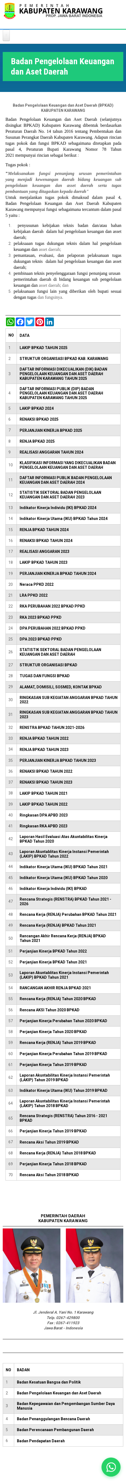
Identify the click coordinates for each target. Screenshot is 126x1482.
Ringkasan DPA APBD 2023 (44, 815)
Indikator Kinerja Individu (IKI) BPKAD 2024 (58, 508)
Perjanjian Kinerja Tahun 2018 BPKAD (53, 1164)
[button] (111, 1467)
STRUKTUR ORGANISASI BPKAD (48, 665)
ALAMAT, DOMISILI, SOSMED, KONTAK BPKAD (61, 687)
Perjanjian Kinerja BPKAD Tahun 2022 (53, 951)
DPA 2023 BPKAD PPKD (41, 639)
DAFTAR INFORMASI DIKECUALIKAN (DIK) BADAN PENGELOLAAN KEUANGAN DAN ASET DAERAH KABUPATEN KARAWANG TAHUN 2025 (63, 374)
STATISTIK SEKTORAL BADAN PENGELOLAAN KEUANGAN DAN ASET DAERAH (60, 652)
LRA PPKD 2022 (34, 595)
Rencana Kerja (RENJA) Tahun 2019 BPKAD (58, 1042)
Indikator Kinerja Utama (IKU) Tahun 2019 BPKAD (63, 1090)
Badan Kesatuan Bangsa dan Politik (49, 1382)
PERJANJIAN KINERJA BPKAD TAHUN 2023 (58, 760)
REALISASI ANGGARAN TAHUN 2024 (51, 452)
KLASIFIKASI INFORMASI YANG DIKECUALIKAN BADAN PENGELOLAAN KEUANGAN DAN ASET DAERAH (68, 465)
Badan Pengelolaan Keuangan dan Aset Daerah (59, 1393)
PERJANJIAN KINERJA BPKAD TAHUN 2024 (58, 573)
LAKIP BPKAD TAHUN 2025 (43, 348)
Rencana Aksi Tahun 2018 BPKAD (49, 1175)
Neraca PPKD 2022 (37, 584)
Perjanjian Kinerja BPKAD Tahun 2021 (53, 962)
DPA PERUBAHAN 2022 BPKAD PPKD (52, 628)
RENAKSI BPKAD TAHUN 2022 (46, 771)
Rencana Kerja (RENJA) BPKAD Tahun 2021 (58, 925)
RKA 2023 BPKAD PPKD (41, 617)
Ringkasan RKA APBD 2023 (43, 826)
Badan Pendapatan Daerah (41, 1441)
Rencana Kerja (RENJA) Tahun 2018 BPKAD (58, 1153)
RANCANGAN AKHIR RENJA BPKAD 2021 (55, 988)
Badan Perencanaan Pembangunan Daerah (55, 1430)
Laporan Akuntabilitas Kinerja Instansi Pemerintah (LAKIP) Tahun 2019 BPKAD (65, 1077)
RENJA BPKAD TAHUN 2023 (44, 749)
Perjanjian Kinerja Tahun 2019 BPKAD (53, 1064)
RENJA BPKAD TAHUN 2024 (44, 530)
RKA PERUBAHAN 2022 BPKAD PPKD (52, 606)
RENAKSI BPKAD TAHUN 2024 (46, 540)
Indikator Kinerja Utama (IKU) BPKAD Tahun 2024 (63, 518)
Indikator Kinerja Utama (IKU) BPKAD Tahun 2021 (63, 867)
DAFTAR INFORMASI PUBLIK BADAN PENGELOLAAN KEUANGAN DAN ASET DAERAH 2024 (66, 480)
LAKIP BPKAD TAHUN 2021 (43, 793)
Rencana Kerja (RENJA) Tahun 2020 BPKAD (58, 999)
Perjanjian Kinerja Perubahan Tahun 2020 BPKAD (63, 1021)
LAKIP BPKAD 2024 (37, 408)
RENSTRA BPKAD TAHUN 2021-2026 (52, 727)
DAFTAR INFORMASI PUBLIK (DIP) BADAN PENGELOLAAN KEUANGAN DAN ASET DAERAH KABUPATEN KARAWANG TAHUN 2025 (61, 393)
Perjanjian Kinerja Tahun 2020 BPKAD (53, 1032)
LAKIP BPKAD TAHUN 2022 (43, 804)
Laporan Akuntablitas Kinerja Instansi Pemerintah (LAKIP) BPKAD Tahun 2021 (64, 974)
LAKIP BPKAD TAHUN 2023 (43, 562)
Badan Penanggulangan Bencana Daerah (53, 1419)
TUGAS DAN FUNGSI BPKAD (45, 676)
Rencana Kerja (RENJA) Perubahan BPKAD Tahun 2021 (68, 914)
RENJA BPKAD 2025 (37, 441)
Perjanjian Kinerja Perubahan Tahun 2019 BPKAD (63, 1054)
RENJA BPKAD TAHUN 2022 (44, 738)
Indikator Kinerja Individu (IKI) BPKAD (53, 888)
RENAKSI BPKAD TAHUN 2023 (46, 782)
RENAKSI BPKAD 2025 (39, 419)
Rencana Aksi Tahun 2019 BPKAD (49, 1142)
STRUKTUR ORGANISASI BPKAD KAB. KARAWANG (64, 358)
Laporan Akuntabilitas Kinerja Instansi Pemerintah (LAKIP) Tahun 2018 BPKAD (65, 1103)
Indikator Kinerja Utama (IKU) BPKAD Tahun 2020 (63, 878)
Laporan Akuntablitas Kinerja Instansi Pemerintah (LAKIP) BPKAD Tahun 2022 (64, 853)
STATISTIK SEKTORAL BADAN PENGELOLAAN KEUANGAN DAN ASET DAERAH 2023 (60, 494)
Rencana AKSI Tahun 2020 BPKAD (49, 1010)
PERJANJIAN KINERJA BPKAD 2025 (51, 430)
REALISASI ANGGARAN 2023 (44, 551)
